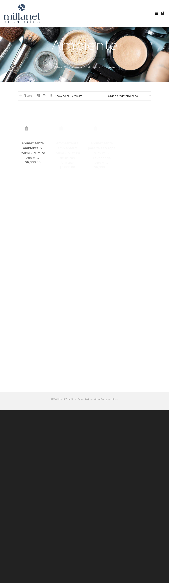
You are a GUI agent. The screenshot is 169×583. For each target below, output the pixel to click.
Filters (27, 95)
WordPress (113, 399)
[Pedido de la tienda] (129, 96)
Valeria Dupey (100, 399)
